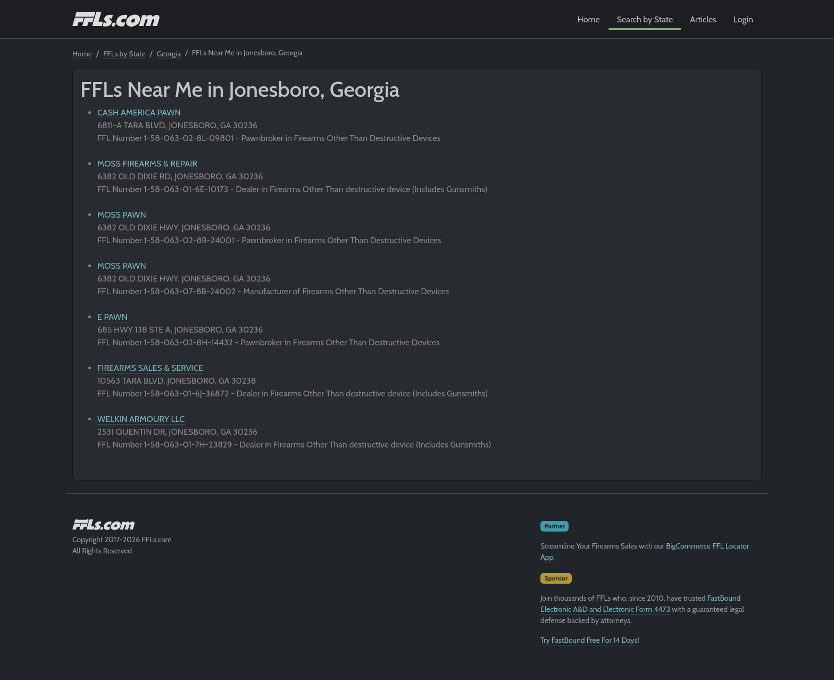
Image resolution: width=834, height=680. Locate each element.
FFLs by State (124, 54)
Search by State (645, 19)
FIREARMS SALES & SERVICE (150, 368)
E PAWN (112, 317)
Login (743, 19)
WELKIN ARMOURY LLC (141, 419)
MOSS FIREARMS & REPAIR (147, 164)
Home (589, 19)
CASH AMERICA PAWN (139, 112)
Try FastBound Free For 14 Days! (589, 640)
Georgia (169, 54)
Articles (703, 19)
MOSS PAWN (121, 215)
